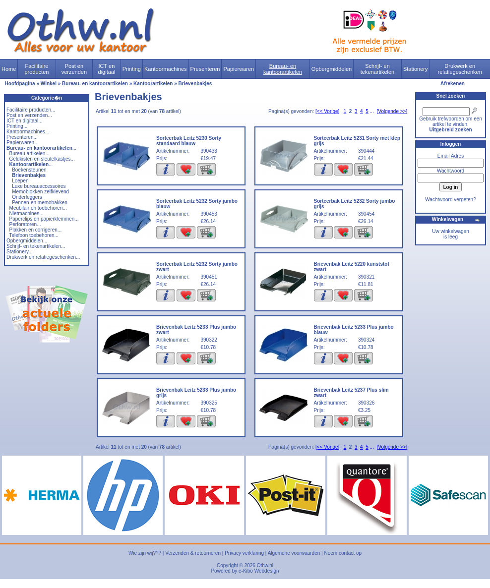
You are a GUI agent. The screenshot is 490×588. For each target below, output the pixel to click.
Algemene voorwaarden (294, 553)
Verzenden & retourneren (193, 553)
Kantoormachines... (27, 131)
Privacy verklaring (244, 553)
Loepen (20, 180)
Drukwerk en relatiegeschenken (460, 69)
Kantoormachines (165, 69)
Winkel (49, 83)
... (41, 148)
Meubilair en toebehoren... (38, 208)
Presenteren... (22, 137)
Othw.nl (265, 565)
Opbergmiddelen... (26, 240)
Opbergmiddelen (331, 69)
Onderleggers (27, 197)
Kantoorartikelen (153, 83)
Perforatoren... (25, 224)
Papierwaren (238, 69)
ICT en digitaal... (24, 120)
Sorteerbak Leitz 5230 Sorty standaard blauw (188, 140)
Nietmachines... (26, 213)
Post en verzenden (74, 69)
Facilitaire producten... (30, 110)
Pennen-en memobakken (39, 202)
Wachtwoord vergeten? (450, 199)
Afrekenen (452, 83)
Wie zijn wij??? (144, 553)
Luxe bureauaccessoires (38, 186)
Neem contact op (343, 553)
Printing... (16, 126)
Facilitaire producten (36, 69)
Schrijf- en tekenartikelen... (35, 246)
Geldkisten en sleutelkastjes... (42, 159)
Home (8, 69)
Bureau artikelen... (29, 153)
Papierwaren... (22, 142)
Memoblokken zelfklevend (40, 191)
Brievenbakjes (195, 83)
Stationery (415, 69)
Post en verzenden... (29, 115)
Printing (131, 69)
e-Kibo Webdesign (259, 571)
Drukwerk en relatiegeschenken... (43, 257)
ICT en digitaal (107, 69)
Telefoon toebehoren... (34, 235)
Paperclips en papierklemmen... (44, 219)
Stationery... (19, 251)
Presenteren (205, 69)
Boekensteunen (29, 170)
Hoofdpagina (20, 83)
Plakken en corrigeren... (35, 230)
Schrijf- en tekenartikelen (378, 69)
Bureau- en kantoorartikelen (282, 69)
